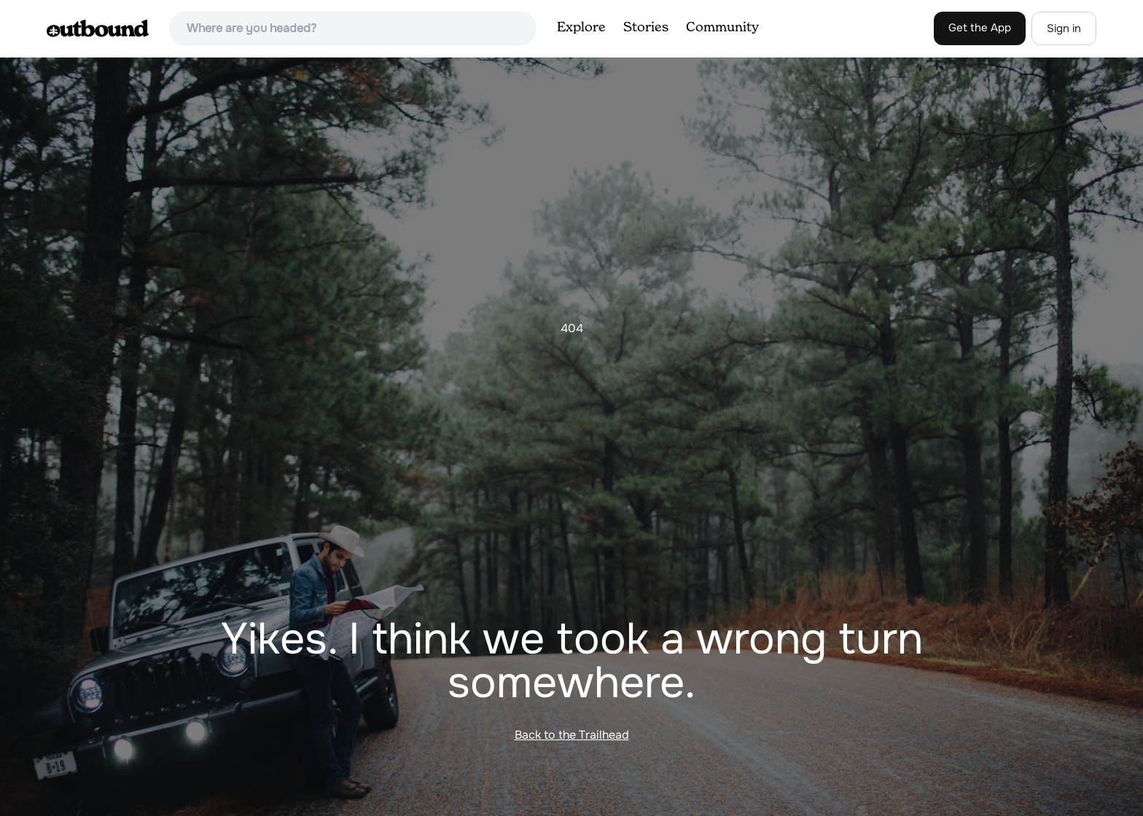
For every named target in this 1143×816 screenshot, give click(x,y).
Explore (581, 27)
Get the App (979, 27)
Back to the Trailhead (572, 734)
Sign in (1064, 28)
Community (722, 27)
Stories (645, 27)
